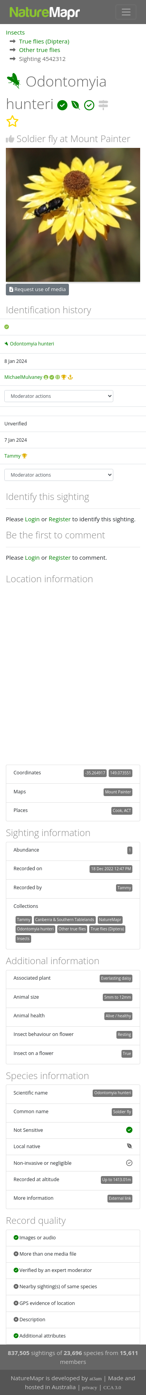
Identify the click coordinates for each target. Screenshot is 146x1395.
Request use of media (37, 289)
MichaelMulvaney (23, 377)
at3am (96, 1378)
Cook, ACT (122, 810)
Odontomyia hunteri (32, 343)
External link (120, 1198)
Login (32, 519)
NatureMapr (110, 919)
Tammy (12, 456)
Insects (15, 32)
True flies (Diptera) (44, 41)
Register (60, 519)
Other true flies (39, 50)
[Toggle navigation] (126, 12)
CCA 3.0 (112, 1387)
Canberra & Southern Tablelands (64, 919)
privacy (89, 1387)
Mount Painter (118, 792)
